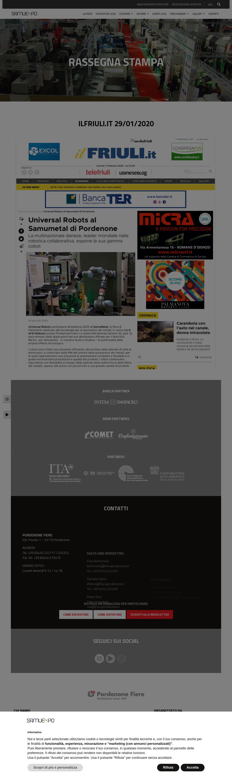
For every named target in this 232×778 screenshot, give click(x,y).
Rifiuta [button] (168, 767)
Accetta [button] (193, 767)
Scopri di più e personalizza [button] (55, 767)
